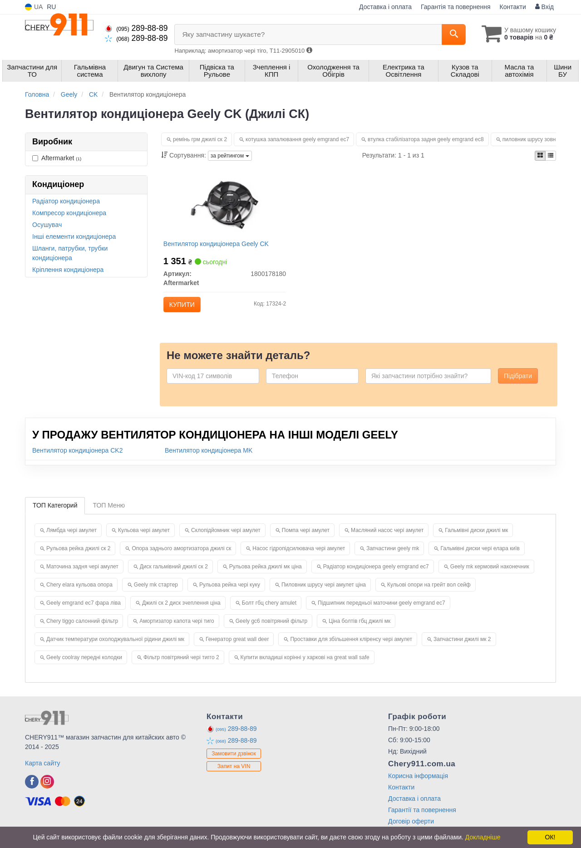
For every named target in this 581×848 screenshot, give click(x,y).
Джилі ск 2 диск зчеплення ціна (181, 610)
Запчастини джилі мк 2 (462, 646)
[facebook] (32, 789)
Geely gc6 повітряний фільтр (272, 628)
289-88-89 (136, 28)
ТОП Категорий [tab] (55, 512)
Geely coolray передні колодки (84, 664)
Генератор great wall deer (237, 646)
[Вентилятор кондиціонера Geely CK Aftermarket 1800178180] (224, 204)
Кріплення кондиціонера (67, 269)
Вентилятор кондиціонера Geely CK (218, 246)
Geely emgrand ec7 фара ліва (83, 610)
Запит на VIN (234, 773)
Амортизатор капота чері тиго (176, 628)
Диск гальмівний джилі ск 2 (174, 574)
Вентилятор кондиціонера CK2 (77, 457)
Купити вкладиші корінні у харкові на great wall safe (305, 664)
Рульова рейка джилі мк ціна (265, 574)
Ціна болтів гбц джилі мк (359, 628)
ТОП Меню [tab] (109, 512)
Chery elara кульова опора (79, 592)
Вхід (544, 6)
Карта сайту (42, 770)
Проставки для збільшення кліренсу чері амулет (351, 646)
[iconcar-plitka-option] (540, 156)
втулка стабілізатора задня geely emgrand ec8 (426, 139)
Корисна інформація (418, 783)
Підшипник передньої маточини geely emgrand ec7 (381, 610)
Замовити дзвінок (234, 761)
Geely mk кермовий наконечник (489, 574)
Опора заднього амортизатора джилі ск (181, 555)
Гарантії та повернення (422, 817)
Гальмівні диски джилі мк (476, 537)
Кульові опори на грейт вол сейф (429, 592)
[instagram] (47, 789)
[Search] (449, 34)
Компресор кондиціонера (69, 213)
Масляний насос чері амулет (387, 537)
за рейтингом (230, 156)
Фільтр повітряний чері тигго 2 (181, 664)
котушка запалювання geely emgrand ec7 (297, 139)
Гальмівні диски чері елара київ (480, 555)
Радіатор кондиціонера (66, 201)
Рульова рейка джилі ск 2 (78, 555)
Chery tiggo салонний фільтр (82, 628)
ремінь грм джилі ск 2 (200, 139)
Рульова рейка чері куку (229, 592)
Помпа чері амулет (306, 537)
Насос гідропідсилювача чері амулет (298, 555)
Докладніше (483, 837)
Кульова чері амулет (144, 537)
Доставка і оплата (385, 6)
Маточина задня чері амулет (82, 574)
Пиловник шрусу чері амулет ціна (323, 592)
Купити (184, 307)
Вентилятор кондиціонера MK (208, 457)
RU (51, 6)
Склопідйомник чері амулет (226, 537)
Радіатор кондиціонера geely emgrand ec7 (376, 574)
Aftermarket (56, 158)
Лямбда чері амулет (71, 537)
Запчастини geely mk (392, 555)
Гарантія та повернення (456, 6)
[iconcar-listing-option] (550, 156)
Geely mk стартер (156, 592)
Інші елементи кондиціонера (74, 236)
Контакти (513, 6)
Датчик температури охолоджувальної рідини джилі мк (115, 646)
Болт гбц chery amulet (269, 610)
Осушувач (47, 224)
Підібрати (518, 383)
